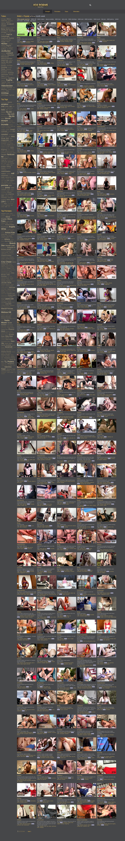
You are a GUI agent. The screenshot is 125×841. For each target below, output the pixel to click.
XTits (7, 91)
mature (3, 173)
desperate (87, 713)
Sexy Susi (8, 350)
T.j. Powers (9, 361)
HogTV (8, 46)
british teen (58, 19)
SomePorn (4, 78)
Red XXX (11, 333)
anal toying (24, 436)
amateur (4, 104)
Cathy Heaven (10, 254)
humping (79, 506)
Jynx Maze (4, 289)
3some (9, 102)
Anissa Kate (10, 233)
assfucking (10, 108)
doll (85, 528)
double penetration (66, 308)
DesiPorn (12, 31)
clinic (103, 688)
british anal (80, 19)
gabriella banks (91, 239)
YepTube (11, 95)
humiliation (29, 195)
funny (2, 151)
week (43, 16)
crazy (18, 572)
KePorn (3, 53)
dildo (11, 138)
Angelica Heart (10, 229)
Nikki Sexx (3, 326)
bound (51, 756)
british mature (40, 19)
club (102, 374)
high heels (6, 157)
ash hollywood (43, 756)
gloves (22, 331)
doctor (51, 801)
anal (2, 106)
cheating (3, 126)
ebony (9, 141)
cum (13, 131)
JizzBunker (6, 51)
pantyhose (90, 87)
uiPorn (3, 84)
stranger (66, 86)
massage (3, 169)
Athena (7, 239)
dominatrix (92, 262)
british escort (97, 19)
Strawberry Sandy (9, 358)
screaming (3, 192)
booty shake (8, 122)
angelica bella (23, 732)
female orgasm (45, 42)
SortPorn (11, 78)
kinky (8, 163)
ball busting (86, 482)
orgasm (12, 180)
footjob (18, 331)
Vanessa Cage (10, 369)
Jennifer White (6, 283)
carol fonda (67, 571)
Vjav (14, 87)
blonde (8, 118)
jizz (2, 163)
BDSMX (13, 27)
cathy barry (79, 153)
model (108, 352)
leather (66, 374)
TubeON (3, 82)
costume (85, 826)
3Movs (8, 19)
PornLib (8, 69)
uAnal (12, 82)
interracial (4, 162)
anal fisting (24, 547)
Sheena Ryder (5, 355)
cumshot (4, 134)
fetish (12, 148)
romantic (3, 191)
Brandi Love (10, 245)
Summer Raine (5, 359)
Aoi (9, 234)
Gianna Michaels (5, 273)
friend (12, 149)
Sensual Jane (9, 348)
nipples (7, 178)
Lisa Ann (8, 304)
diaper (64, 594)
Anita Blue (4, 234)
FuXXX (11, 38)
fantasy (3, 146)
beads (18, 438)
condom (102, 551)
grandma (43, 459)
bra (75, 350)
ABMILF (8, 22)
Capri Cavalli (4, 252)
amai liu (101, 305)
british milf (33, 19)
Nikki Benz (10, 324)
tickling (78, 595)
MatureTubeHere (6, 58)
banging (41, 827)
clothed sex (84, 43)
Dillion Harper (5, 266)
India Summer (5, 275)
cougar (3, 129)
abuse (81, 262)
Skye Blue (7, 356)
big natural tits (4, 116)
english (38, 779)
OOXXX (3, 64)
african (81, 284)
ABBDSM (4, 20)
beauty (3, 112)
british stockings (72, 19)
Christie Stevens (10, 258)
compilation (8, 127)
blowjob (4, 121)
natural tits (8, 177)
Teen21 (3, 80)
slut (6, 194)
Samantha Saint (5, 341)
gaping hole (79, 130)
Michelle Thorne (5, 314)
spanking (7, 196)
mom (2, 177)
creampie (4, 131)
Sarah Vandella (6, 345)
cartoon (102, 131)
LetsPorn (4, 55)
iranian (62, 757)
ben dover (33, 21)
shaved (9, 192)
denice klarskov (86, 802)
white (2, 206)
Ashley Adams (5, 237)
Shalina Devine (6, 352)
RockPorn (4, 73)
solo (2, 196)
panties (11, 182)
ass (10, 106)
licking (9, 166)
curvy (5, 136)
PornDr (3, 65)
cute (9, 136)
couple (7, 129)
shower (78, 374)
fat (6, 146)
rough (7, 191)
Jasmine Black (5, 278)
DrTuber (4, 32)
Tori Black (9, 365)
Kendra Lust (11, 293)
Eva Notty (13, 270)
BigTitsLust (9, 29)
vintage (3, 205)
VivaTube (9, 87)
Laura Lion (9, 299)
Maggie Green (7, 307)
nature (13, 177)
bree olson (23, 756)
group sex (9, 152)
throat (7, 201)
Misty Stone (8, 315)
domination (19, 131)
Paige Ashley (10, 327)
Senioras (11, 73)
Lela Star (3, 300)
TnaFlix (9, 80)
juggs (5, 163)
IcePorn (3, 49)
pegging (90, 130)
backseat (42, 215)
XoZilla (3, 91)
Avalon (7, 243)
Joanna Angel (9, 285)
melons (8, 173)
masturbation (5, 171)
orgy (2, 182)
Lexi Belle (8, 300)
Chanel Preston (6, 255)
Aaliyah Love (5, 213)
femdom (8, 148)
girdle (31, 459)
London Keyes (5, 305)
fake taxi (103, 19)
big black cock (80, 218)
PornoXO (4, 71)
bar (67, 217)
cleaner (98, 396)
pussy (7, 187)
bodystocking (86, 417)
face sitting (4, 144)
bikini (98, 65)
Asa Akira (9, 236)
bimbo (49, 172)
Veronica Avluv (5, 370)
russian (12, 191)
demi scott (19, 21)
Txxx (8, 82)
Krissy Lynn (11, 295)
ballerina (92, 482)
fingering (4, 149)
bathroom (106, 615)
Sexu (3, 76)
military (103, 572)
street (33, 417)
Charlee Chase (5, 257)
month (38, 16)
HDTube (10, 44)
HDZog (3, 46)
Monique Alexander (6, 318)
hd (2, 157)
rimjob (12, 189)
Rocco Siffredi (5, 338)
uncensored (10, 203)
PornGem (9, 65)
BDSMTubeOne (5, 27)
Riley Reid (9, 336)
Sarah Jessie (8, 343)
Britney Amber (6, 249)
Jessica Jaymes (5, 284)
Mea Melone (12, 310)
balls (102, 307)
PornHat (4, 67)
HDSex (4, 44)
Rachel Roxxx (9, 331)
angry (41, 284)
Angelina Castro (5, 230)
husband (9, 160)
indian (13, 160)
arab (41, 41)
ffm (71, 308)
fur (42, 438)
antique (101, 436)
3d (100, 130)
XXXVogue (4, 95)
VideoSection (7, 86)
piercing (9, 183)
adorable (28, 351)
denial (83, 713)
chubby (8, 126)
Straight (47, 11)
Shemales (76, 11)
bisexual (86, 712)
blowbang (112, 756)
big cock (11, 114)
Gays (66, 11)
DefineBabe (4, 31)
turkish (116, 19)
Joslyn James (4, 287)
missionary (4, 175)
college (3, 127)
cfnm (38, 108)
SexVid (7, 76)
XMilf (13, 89)
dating (42, 639)
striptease (10, 197)
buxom (50, 394)
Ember (9, 268)
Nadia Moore (5, 321)
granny (90, 641)
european (3, 143)
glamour (88, 174)
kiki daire (85, 594)
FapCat (9, 34)
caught (70, 64)
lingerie (3, 168)
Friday (10, 271)
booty (3, 122)
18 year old (4, 102)
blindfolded (79, 417)
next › (29, 831)
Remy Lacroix (4, 334)
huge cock (89, 65)
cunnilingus (11, 134)
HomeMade (4, 47)
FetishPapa (5, 36)
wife (6, 206)
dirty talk (62, 329)
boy (108, 373)
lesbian (3, 166)
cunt (2, 136)
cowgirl (12, 129)
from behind (85, 571)
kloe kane (105, 803)
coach (43, 261)
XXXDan (5, 93)
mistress (34, 172)
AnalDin (3, 26)
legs (11, 165)
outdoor (6, 182)
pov (10, 185)
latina (8, 165)
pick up (42, 217)
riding (8, 189)
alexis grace (22, 593)
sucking (3, 199)
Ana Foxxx (4, 227)
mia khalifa (26, 21)
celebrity (109, 436)
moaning (11, 175)
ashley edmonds (108, 305)
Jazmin (13, 281)
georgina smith (106, 779)
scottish (91, 373)
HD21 (8, 41)
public (2, 187)
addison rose (23, 351)
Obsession (3, 327)
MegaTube (4, 60)
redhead (3, 189)
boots (25, 329)
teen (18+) (104, 329)
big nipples (111, 708)
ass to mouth (65, 172)
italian (30, 733)
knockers (3, 165)
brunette (4, 124)
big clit (61, 416)
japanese (10, 162)
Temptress (10, 363)
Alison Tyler (4, 223)
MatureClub (5, 57)
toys (5, 203)
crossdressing (90, 43)
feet (8, 146)
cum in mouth (5, 132)
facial (8, 144)
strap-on (34, 481)
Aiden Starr (8, 215)
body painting (109, 394)
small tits (11, 194)
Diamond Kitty (9, 265)
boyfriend (82, 327)
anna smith (22, 525)
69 (100, 40)
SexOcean (4, 74)
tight (11, 201)
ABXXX (3, 24)
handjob (3, 154)
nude (11, 178)
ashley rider (62, 262)
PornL (3, 69)
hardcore (10, 154)
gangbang (7, 151)
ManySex (10, 55)
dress (98, 352)
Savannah (9, 347)
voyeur (93, 328)
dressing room (103, 352)
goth (28, 308)
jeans (83, 506)
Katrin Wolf (4, 293)
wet (12, 205)
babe (3, 110)
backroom (64, 525)
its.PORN (10, 49)
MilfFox (11, 60)
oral (8, 180)
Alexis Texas (9, 221)
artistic (41, 436)
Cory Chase (6, 262)
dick (7, 138)
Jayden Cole (9, 279)
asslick (41, 307)
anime (107, 130)
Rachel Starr (4, 333)
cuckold (10, 131)
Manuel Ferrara (7, 309)
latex (30, 172)
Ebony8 (9, 32)
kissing (12, 163)
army (105, 571)
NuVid (3, 62)
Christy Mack (4, 260)
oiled (2, 180)
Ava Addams (9, 241)
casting (11, 124)
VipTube (3, 87)
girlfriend (3, 152)
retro (89, 241)
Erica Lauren (6, 270)
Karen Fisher (8, 290)
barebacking (23, 63)
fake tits (13, 144)
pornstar (4, 185)
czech (54, 617)
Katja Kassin (9, 292)
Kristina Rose (4, 297)
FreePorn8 (4, 38)
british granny (110, 19)
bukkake (47, 173)
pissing (13, 183)
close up (12, 126)
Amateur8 (10, 24)
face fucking (10, 143)
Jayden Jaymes (6, 281)
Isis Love (9, 276)
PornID (10, 67)
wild (9, 206)
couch (18, 42)
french (9, 149)
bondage (11, 121)
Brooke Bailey (10, 251)
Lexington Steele (6, 302)
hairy (14, 152)
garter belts (104, 195)
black (2, 118)
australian (66, 40)
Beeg (3, 29)
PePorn (8, 63)
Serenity (3, 350)
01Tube (3, 19)
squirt (11, 196)
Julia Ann (12, 287)
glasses (39, 86)
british (13, 122)
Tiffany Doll (4, 365)
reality (12, 187)
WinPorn (4, 89)
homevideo (4, 158)
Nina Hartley (10, 326)
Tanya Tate (4, 363)
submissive (88, 328)
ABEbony (10, 20)
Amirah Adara (9, 225)
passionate (4, 183)
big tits (12, 116)
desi (72, 822)
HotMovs (10, 47)
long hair (8, 168)
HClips (3, 41)
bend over (70, 525)
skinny (3, 194)
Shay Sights (8, 353)
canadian (42, 351)
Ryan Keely (9, 339)
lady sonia (64, 19)
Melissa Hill (6, 312)
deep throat (27, 64)
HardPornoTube (6, 40)
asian (7, 106)
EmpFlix (3, 34)
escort (107, 594)
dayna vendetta (50, 19)
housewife (71, 417)
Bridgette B (11, 247)
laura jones (62, 689)
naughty (3, 178)
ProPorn (10, 71)
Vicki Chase (10, 372)
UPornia (8, 83)
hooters (10, 158)
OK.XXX (9, 62)
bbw (7, 110)
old (5, 180)
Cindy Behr (11, 260)
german (12, 151)
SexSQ (11, 74)
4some (65, 307)
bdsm (10, 110)
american (11, 104)
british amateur (88, 19)
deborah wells (20, 733)
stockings (4, 197)
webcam (8, 205)
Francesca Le (4, 271)
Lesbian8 (9, 53)
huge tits (3, 160)
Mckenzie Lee (4, 310)
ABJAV (3, 22)
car (48, 215)
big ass (9, 112)
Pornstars (57, 11)
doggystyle (5, 140)
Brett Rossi (4, 247)
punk (30, 374)
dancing (82, 483)
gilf (77, 396)
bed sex (32, 84)
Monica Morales (6, 317)
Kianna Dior (4, 295)
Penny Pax (4, 329)
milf (12, 173)
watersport (83, 595)
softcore (104, 438)
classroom (39, 261)
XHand (9, 89)
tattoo (8, 199)
